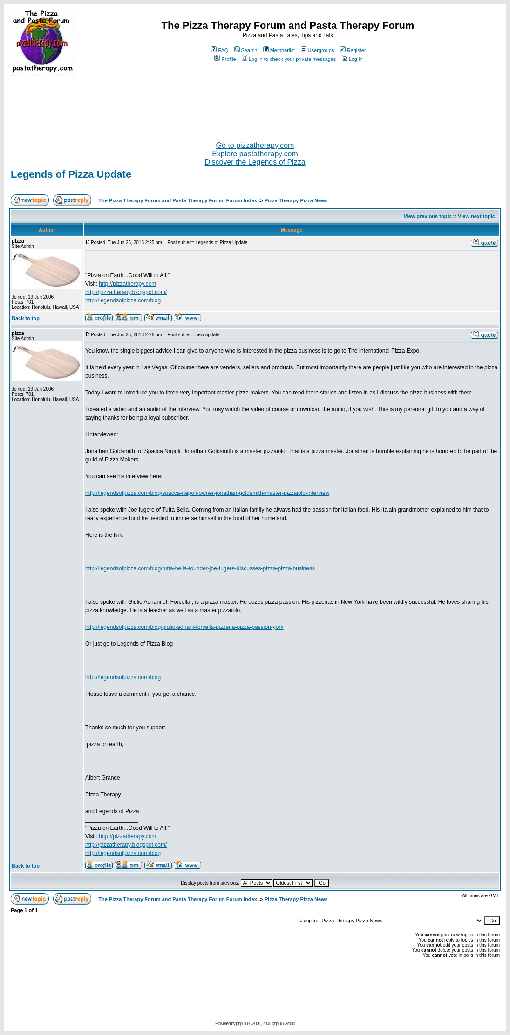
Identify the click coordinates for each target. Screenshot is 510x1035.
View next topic (476, 216)
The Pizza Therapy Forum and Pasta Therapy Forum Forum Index (177, 200)
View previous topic (427, 216)
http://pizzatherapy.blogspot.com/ (126, 292)
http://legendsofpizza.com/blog (123, 300)
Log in (352, 59)
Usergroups (317, 50)
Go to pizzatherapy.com (255, 145)
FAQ (219, 50)
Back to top (26, 318)
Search (246, 50)
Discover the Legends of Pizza (254, 162)
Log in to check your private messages (289, 59)
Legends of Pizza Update (71, 174)
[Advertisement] (255, 105)
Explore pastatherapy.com (255, 154)
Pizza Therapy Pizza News (296, 200)
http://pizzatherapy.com (127, 283)
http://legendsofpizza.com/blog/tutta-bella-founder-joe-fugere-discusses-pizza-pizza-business (200, 568)
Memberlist (279, 50)
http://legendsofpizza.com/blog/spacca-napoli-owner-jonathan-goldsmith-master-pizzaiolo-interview (207, 493)
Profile (225, 59)
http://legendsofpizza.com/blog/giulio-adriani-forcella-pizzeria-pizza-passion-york (184, 627)
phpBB (242, 1023)
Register (353, 50)
